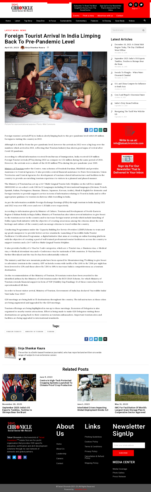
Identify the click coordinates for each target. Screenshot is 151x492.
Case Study (119, 21)
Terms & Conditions (93, 446)
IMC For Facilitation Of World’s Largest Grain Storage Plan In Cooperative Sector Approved (131, 409)
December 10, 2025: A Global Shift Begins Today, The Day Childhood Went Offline (129, 47)
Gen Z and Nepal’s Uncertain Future (130, 95)
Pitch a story (88, 16)
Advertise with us (105, 16)
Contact (119, 16)
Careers (59, 458)
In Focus (52, 21)
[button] (143, 30)
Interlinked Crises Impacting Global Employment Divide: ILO (92, 408)
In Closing (107, 21)
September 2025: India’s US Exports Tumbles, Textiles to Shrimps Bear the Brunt (130, 61)
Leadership (61, 454)
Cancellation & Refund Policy (94, 457)
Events (76, 16)
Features (94, 21)
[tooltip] (86, 130)
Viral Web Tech (81, 489)
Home (8, 21)
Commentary (81, 21)
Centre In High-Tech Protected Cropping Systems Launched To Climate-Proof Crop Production (56, 382)
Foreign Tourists (13, 331)
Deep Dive (40, 21)
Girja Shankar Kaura (33, 48)
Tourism (50, 331)
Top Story (28, 21)
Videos (132, 21)
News (23, 30)
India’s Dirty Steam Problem (126, 103)
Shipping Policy (92, 463)
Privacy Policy (91, 451)
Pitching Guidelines (93, 437)
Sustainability (65, 21)
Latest (17, 21)
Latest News (12, 30)
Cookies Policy (91, 442)
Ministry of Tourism (14, 168)
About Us (60, 449)
